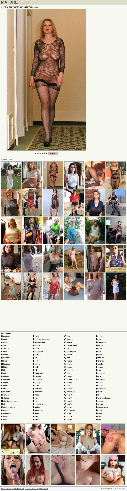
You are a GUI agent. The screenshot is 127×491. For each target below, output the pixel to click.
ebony (36, 345)
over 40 (68, 395)
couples (5, 410)
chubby (5, 398)
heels (36, 395)
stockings (100, 379)
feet (35, 361)
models (68, 355)
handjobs (37, 392)
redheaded (101, 342)
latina (36, 420)
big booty (5, 364)
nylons (68, 376)
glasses (37, 376)
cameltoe (5, 395)
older (67, 386)
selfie (99, 349)
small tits (100, 373)
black (4, 373)
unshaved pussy (103, 398)
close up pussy (8, 407)
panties (68, 407)
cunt (4, 420)
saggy (99, 345)
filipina (36, 364)
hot (35, 401)
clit (3, 404)
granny (36, 382)
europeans (38, 352)
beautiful (5, 358)
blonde (5, 376)
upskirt (99, 401)
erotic (36, 349)
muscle (68, 361)
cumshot (5, 416)
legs (67, 336)
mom (67, 358)
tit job (99, 392)
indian (36, 407)
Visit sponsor (53, 153)
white (99, 413)
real (98, 339)
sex (98, 352)
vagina (99, 404)
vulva (99, 410)
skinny (99, 367)
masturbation (70, 345)
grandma (37, 379)
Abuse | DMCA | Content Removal (12, 489)
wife (98, 416)
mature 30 (69, 392)
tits (98, 395)
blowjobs (5, 379)
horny (36, 398)
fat (35, 358)
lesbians (68, 339)
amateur (5, 336)
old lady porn (70, 379)
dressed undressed (41, 339)
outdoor (68, 389)
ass (3, 345)
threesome (101, 389)
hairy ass (37, 389)
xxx (98, 420)
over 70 (68, 404)
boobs (4, 382)
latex (36, 416)
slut (98, 370)
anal (4, 339)
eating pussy (39, 342)
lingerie (68, 342)
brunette (5, 392)
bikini (4, 370)
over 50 (68, 398)
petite (67, 413)
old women (69, 382)
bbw (4, 352)
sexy (99, 355)
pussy (99, 336)
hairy (36, 386)
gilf (35, 370)
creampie (6, 413)
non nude (69, 370)
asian (4, 342)
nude (67, 373)
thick (99, 386)
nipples (68, 367)
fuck (35, 367)
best (4, 361)
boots (4, 386)
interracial (38, 410)
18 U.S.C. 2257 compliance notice (36, 489)
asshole (5, 349)
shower (100, 361)
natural (68, 364)
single (99, 364)
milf (66, 349)
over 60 (68, 401)
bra (3, 389)
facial (36, 355)
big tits (4, 367)
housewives (38, 404)
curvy (36, 336)
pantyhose (69, 410)
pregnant (69, 416)
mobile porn (70, 352)
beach (4, 355)
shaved (100, 358)
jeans (36, 413)
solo (98, 376)
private (68, 420)
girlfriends (38, 373)
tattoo (99, 382)
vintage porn (102, 407)
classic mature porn (10, 401)
